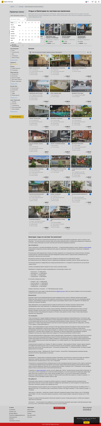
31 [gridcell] (32, 40)
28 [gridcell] (22, 40)
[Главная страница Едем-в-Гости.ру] (7, 2)
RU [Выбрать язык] (87, 2)
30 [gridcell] (29, 40)
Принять (86, 422)
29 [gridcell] (25, 40)
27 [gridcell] (19, 40)
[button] (92, 2)
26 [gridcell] (38, 36)
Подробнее (88, 419)
